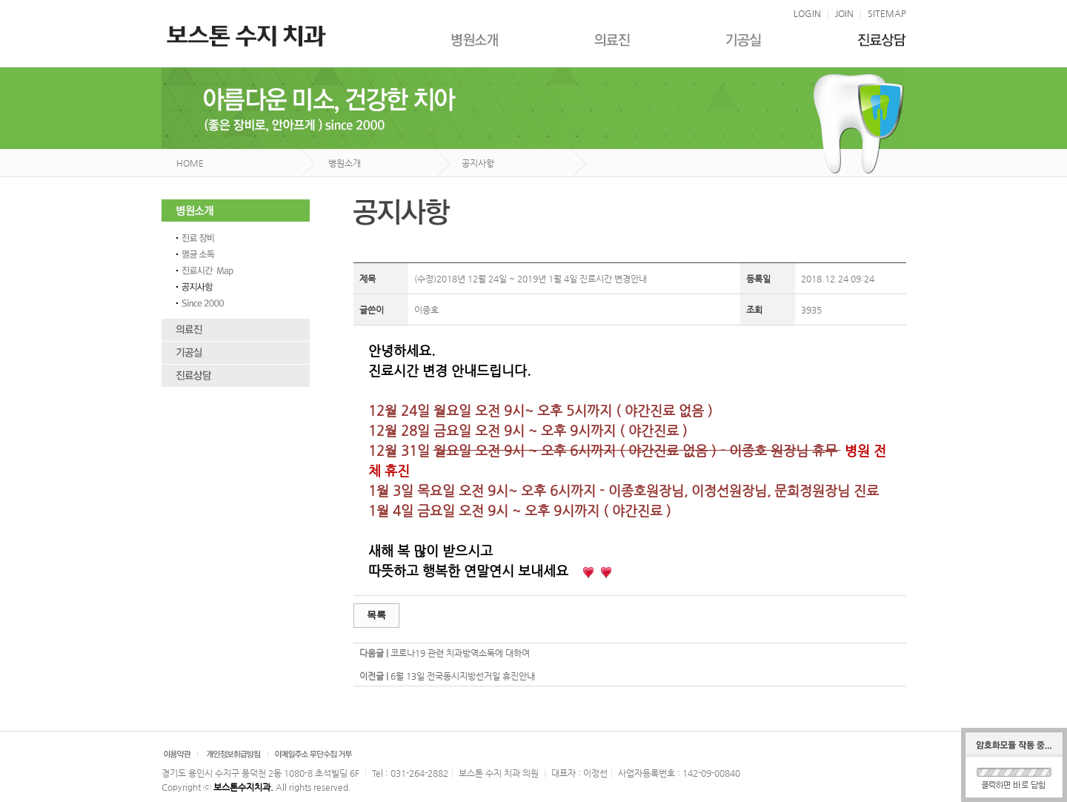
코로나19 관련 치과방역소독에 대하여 (460, 653)
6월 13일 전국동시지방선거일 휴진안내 (462, 676)
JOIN (844, 13)
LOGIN (807, 13)
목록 (376, 614)
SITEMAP (887, 13)
